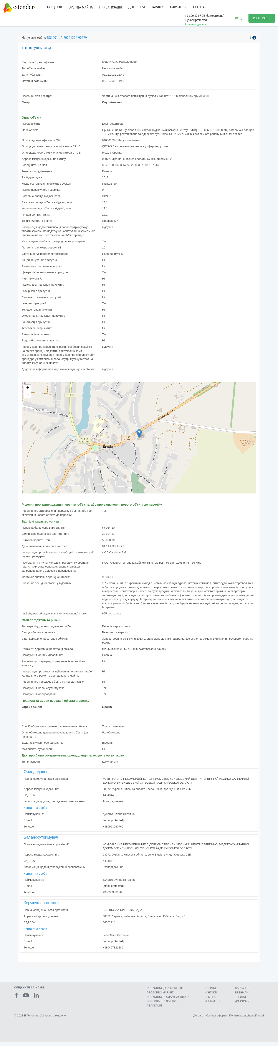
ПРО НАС (199, 7)
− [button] (27, 399)
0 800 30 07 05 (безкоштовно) (204, 15)
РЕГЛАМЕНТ (212, 1005)
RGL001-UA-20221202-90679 (67, 42)
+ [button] (27, 392)
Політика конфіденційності (246, 1019)
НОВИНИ (210, 992)
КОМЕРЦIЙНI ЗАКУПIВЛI (162, 1005)
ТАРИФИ (157, 7)
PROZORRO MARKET (160, 996)
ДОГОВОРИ (136, 7)
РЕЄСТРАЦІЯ (261, 18)
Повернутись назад (36, 52)
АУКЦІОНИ (54, 7)
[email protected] (113, 824)
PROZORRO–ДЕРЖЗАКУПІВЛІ (165, 992)
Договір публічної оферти (210, 1019)
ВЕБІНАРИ (241, 996)
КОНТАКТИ (211, 996)
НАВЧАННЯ (178, 7)
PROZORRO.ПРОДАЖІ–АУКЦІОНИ (168, 1001)
